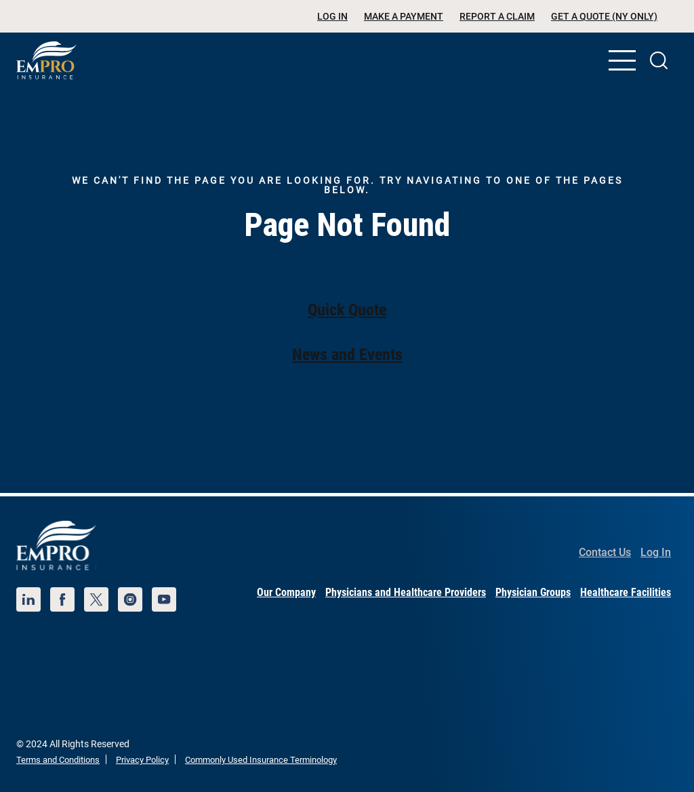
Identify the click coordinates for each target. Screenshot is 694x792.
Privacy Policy (142, 760)
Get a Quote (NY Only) (604, 16)
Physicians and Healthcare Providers (405, 592)
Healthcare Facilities (625, 592)
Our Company (286, 592)
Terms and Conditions (58, 760)
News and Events (347, 354)
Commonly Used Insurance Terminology (261, 760)
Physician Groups (533, 592)
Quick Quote (347, 309)
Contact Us (605, 552)
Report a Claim (497, 16)
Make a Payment (403, 16)
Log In (332, 16)
